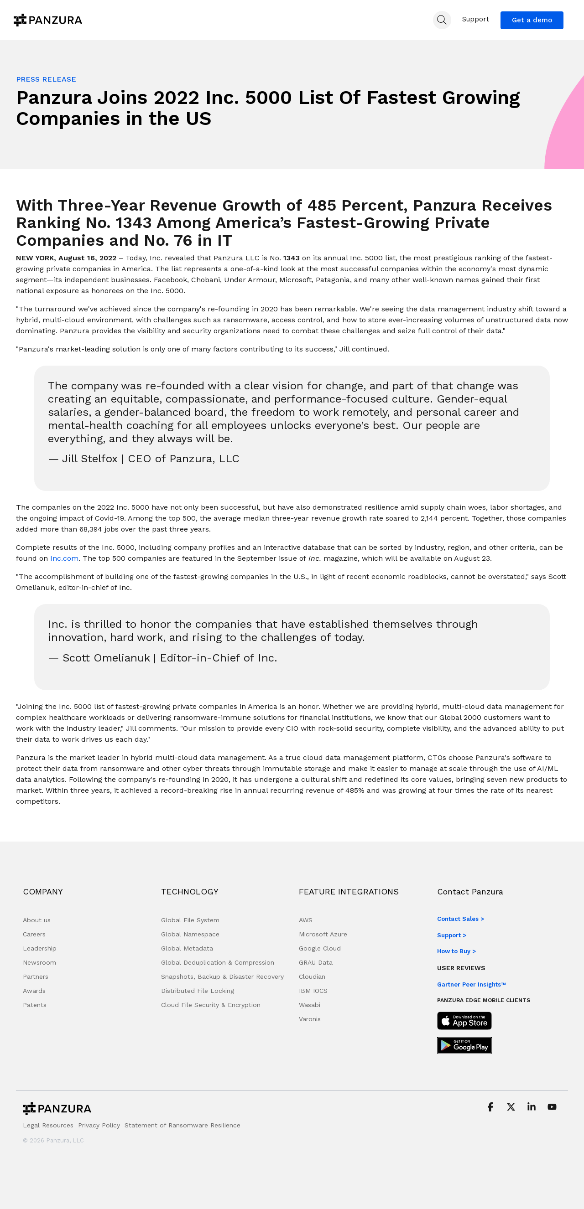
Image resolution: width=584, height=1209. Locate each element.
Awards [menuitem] (34, 990)
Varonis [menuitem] (310, 1019)
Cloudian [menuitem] (312, 976)
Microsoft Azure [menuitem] (323, 934)
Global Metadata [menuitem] (187, 948)
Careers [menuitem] (34, 934)
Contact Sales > (460, 918)
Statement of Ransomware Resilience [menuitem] (182, 1125)
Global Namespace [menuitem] (190, 934)
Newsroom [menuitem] (39, 962)
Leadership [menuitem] (40, 948)
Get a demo (532, 20)
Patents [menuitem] (35, 1004)
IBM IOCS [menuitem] (313, 990)
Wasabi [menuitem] (309, 1004)
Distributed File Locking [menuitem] (197, 990)
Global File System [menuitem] (190, 920)
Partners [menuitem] (35, 976)
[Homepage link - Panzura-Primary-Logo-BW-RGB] (57, 1111)
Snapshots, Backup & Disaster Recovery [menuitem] (222, 976)
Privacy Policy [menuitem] (99, 1125)
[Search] (442, 20)
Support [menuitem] (475, 19)
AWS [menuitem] (306, 920)
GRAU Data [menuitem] (316, 962)
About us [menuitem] (37, 920)
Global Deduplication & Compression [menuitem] (217, 962)
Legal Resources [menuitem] (48, 1125)
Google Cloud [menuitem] (320, 948)
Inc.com (64, 558)
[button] (492, 1107)
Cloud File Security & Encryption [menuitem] (211, 1004)
